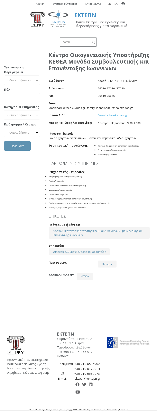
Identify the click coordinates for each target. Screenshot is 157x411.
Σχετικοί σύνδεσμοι (65, 4)
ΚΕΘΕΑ (85, 276)
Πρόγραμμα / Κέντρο (20, 124)
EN (109, 4)
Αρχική (40, 4)
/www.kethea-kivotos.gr (113, 115)
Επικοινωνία (93, 4)
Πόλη (8, 89)
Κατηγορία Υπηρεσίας (21, 107)
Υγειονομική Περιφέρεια (14, 69)
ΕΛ (116, 4)
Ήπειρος (107, 264)
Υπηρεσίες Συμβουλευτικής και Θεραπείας (79, 252)
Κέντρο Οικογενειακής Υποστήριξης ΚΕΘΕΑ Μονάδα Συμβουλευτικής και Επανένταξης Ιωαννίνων (97, 233)
